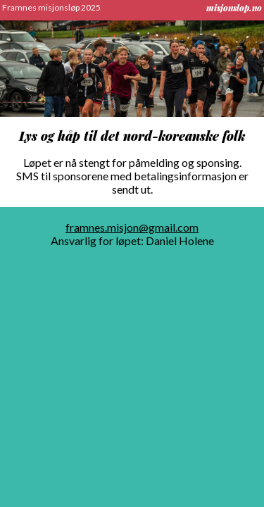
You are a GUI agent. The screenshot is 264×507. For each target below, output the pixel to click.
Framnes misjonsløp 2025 (51, 7)
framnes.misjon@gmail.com (132, 227)
